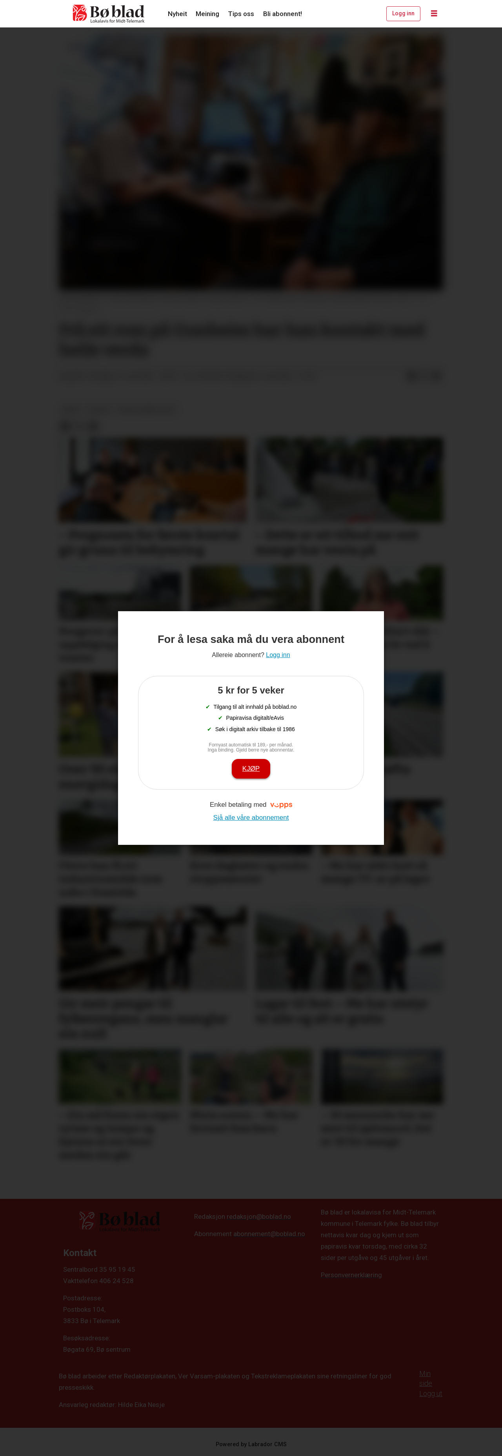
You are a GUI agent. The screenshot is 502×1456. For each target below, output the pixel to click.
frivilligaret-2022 (146, 410)
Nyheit (177, 14)
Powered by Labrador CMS (251, 1444)
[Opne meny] (434, 14)
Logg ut (430, 1393)
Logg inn (403, 13)
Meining (207, 14)
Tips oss (241, 14)
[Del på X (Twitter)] (424, 377)
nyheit (99, 410)
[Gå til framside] (109, 13)
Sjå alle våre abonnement (251, 817)
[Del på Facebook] (411, 377)
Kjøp (251, 768)
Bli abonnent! (282, 14)
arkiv (71, 410)
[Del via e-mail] (436, 377)
